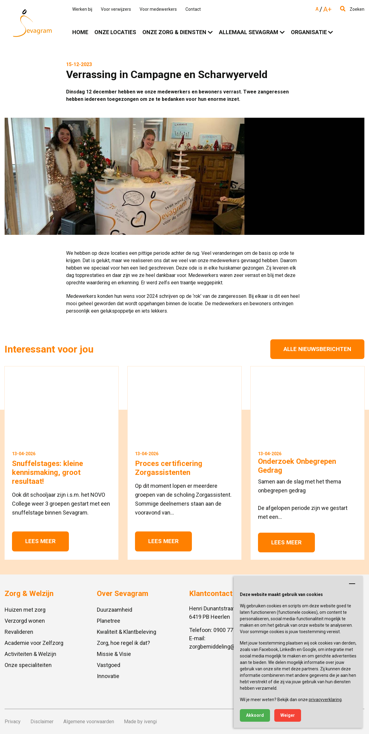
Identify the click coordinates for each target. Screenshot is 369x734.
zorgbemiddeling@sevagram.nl (227, 646)
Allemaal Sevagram (248, 32)
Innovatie (108, 676)
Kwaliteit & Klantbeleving (126, 632)
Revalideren (19, 632)
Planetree (108, 621)
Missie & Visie (114, 654)
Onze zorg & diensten (174, 32)
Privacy (13, 721)
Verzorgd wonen (25, 621)
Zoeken (352, 9)
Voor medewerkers (158, 9)
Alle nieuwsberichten (317, 349)
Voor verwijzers (116, 9)
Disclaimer (42, 721)
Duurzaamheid (114, 609)
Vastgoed (108, 665)
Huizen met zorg (25, 609)
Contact (193, 9)
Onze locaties (115, 32)
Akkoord (255, 715)
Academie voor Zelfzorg (34, 643)
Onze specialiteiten (28, 665)
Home (80, 32)
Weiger (287, 715)
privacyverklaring (325, 699)
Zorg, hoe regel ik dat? (123, 643)
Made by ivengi (140, 721)
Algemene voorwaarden (88, 721)
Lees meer (40, 541)
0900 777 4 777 (232, 630)
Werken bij (82, 9)
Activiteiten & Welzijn (30, 654)
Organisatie (309, 32)
